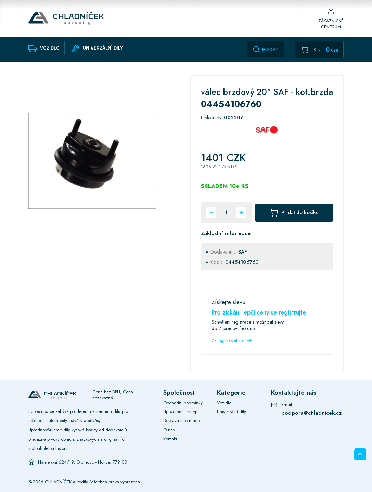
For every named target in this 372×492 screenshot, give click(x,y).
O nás (169, 430)
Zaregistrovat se (231, 340)
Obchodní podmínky (183, 402)
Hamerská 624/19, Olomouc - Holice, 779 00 (82, 462)
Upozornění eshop (180, 411)
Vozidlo (224, 402)
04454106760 (242, 262)
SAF (242, 251)
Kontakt (170, 438)
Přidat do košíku (294, 212)
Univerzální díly (231, 411)
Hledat (265, 49)
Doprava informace (181, 420)
